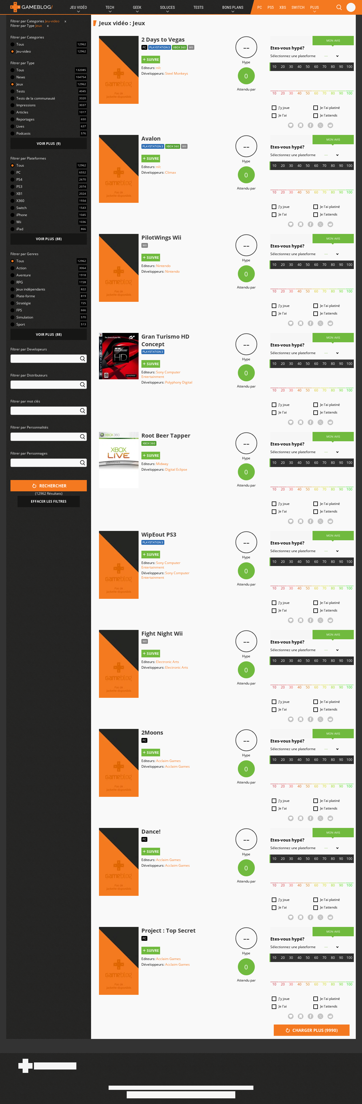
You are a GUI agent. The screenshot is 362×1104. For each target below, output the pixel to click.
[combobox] (48, 362)
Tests (198, 7)
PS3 (19, 186)
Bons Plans (232, 7)
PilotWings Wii (161, 237)
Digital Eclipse (176, 469)
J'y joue (284, 107)
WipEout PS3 (158, 534)
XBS (282, 7)
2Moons (152, 732)
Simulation (24, 317)
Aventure (23, 275)
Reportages (25, 119)
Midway (162, 463)
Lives (20, 126)
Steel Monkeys (176, 73)
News (20, 77)
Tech (109, 7)
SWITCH (298, 7)
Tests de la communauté (35, 98)
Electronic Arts (167, 661)
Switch (21, 207)
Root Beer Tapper (165, 435)
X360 (20, 200)
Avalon (151, 138)
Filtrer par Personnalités (29, 427)
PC (259, 7)
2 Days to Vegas (163, 39)
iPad (19, 229)
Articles (22, 112)
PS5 (271, 7)
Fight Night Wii (162, 633)
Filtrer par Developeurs (28, 349)
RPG (19, 282)
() (49, 143)
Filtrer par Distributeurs (29, 375)
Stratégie (23, 303)
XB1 (19, 193)
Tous (20, 44)
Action (21, 268)
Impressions (26, 105)
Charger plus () (312, 1030)
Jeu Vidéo (78, 7)
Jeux (38, 25)
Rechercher (49, 485)
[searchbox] (13, 358)
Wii (18, 221)
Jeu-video (52, 21)
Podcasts (23, 133)
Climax (170, 172)
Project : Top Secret (168, 930)
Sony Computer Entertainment (160, 374)
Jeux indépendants (30, 289)
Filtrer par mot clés (25, 401)
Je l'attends (328, 115)
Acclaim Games (168, 760)
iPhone (21, 214)
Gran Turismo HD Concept (165, 340)
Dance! (151, 831)
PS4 (19, 179)
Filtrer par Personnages (29, 453)
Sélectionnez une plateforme (293, 56)
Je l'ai (283, 115)
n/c (158, 67)
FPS (19, 310)
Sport (20, 324)
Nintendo (163, 265)
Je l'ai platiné (330, 107)
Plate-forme (25, 296)
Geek (137, 7)
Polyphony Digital (178, 382)
